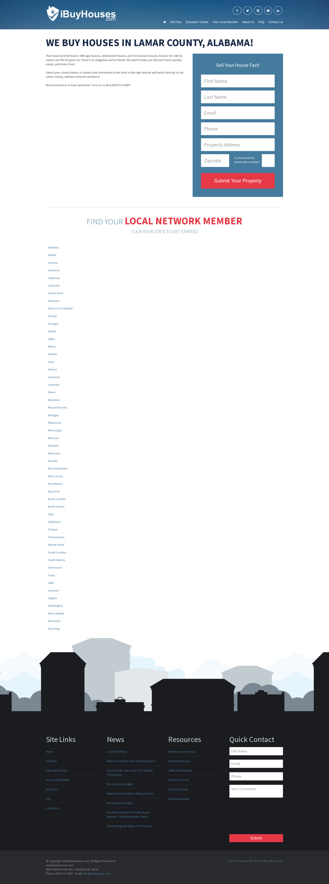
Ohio (51, 514)
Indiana (52, 354)
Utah (51, 583)
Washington (55, 605)
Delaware (54, 301)
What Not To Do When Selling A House (130, 793)
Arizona (52, 263)
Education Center (197, 22)
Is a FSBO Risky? (117, 751)
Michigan (53, 415)
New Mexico (55, 484)
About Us (248, 22)
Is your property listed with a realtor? (247, 160)
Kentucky (54, 377)
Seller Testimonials (180, 770)
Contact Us (276, 22)
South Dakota (56, 560)
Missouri (53, 438)
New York (54, 491)
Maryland (53, 400)
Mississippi (55, 430)
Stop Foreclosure (179, 761)
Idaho (51, 339)
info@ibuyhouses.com (97, 873)
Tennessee (55, 567)
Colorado (54, 285)
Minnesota (54, 423)
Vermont (53, 590)
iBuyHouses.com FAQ (181, 751)
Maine (51, 392)
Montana (53, 445)
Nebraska (54, 453)
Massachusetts (57, 407)
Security (278, 861)
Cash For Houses (178, 780)
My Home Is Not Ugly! (120, 784)
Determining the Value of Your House (130, 826)
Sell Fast (175, 22)
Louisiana (54, 384)
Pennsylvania (56, 537)
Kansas (52, 369)
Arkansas (54, 270)
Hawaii (52, 331)
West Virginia (56, 613)
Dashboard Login (178, 799)
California (54, 278)
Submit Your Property (238, 181)
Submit (256, 838)
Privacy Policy (260, 861)
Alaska (52, 255)
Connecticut (55, 293)
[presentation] (246, 817)
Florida (52, 316)
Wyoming (54, 629)
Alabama (53, 247)
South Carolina (57, 552)
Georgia (53, 324)
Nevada (52, 461)
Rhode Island (56, 545)
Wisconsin (54, 621)
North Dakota (56, 506)
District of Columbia (60, 308)
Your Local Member (225, 22)
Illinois (52, 346)
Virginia (52, 598)
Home (49, 751)
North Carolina (57, 499)
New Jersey (55, 476)
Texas (51, 575)
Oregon (53, 529)
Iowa (51, 362)
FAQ (261, 22)
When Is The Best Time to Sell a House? (131, 761)
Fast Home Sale (178, 789)
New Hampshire (58, 468)
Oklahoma (54, 522)
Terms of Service (238, 861)
